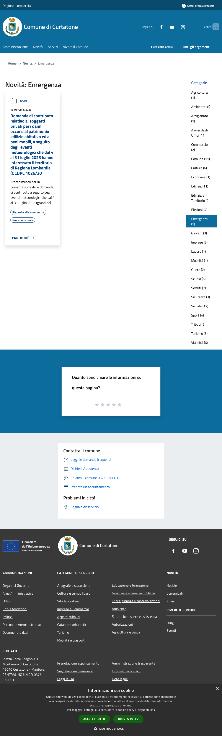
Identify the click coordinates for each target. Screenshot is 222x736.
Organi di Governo (16, 585)
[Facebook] (154, 26)
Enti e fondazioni (15, 609)
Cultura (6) (199, 168)
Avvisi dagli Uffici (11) (199, 133)
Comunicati (174, 593)
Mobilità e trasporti (71, 640)
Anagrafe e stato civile (73, 585)
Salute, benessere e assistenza (134, 616)
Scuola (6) (198, 278)
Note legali (120, 678)
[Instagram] (175, 26)
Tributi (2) (198, 324)
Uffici (6, 601)
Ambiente (119, 608)
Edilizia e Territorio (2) (200, 198)
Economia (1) (200, 177)
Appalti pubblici (68, 616)
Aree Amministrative (18, 593)
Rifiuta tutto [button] (128, 719)
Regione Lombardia (17, 5)
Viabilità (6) (199, 342)
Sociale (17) (199, 306)
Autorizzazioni (122, 624)
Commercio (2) (199, 147)
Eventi (171, 630)
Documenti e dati (15, 632)
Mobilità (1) (199, 260)
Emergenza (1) (199, 221)
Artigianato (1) (199, 118)
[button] (111, 728)
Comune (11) (200, 158)
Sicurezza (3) (200, 297)
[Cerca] (214, 27)
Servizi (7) (198, 287)
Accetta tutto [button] (94, 719)
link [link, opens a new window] (152, 710)
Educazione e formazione (130, 585)
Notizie (171, 585)
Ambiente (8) (200, 106)
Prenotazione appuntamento (78, 663)
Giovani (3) (199, 233)
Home (12, 63)
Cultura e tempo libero (73, 593)
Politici (8, 616)
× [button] (217, 688)
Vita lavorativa (68, 601)
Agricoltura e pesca (126, 632)
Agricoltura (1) (199, 95)
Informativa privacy (126, 671)
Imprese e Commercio (73, 609)
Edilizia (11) (199, 186)
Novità (28, 63)
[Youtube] (164, 26)
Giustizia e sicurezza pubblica (133, 593)
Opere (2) (198, 269)
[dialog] (111, 710)
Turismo (63, 632)
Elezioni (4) (199, 209)
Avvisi (18, 101)
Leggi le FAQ (66, 678)
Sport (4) (197, 315)
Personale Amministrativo (22, 624)
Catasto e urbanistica (72, 624)
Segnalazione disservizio (75, 671)
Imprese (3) (199, 242)
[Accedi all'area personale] (197, 5)
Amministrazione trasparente (133, 663)
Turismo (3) (199, 333)
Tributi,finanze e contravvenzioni (136, 600)
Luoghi (171, 622)
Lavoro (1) (198, 251)
